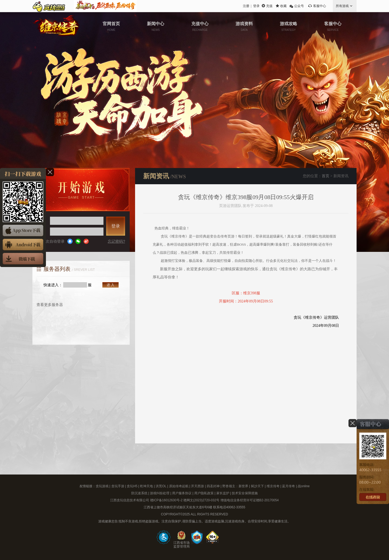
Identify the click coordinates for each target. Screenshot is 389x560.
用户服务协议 (182, 493)
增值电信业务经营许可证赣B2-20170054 (249, 500)
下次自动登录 (51, 241)
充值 (269, 6)
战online (304, 486)
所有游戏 (342, 6)
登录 (256, 6)
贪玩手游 (117, 486)
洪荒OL (161, 486)
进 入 (110, 285)
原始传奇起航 (179, 486)
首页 (325, 176)
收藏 (283, 6)
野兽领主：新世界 (235, 486)
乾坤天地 (146, 486)
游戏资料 (244, 26)
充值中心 (200, 26)
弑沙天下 (257, 486)
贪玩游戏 (102, 486)
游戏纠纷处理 (159, 493)
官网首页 (111, 26)
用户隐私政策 (204, 493)
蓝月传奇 (288, 486)
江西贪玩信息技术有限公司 (129, 500)
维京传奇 (273, 486)
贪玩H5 (132, 486)
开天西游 (197, 486)
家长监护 (222, 493)
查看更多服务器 (49, 304)
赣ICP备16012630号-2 (166, 500)
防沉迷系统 (139, 493)
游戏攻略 (288, 26)
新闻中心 (155, 26)
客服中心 (319, 6)
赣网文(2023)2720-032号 (201, 500)
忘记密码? (116, 241)
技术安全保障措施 (245, 493)
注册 (246, 6)
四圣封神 (213, 486)
